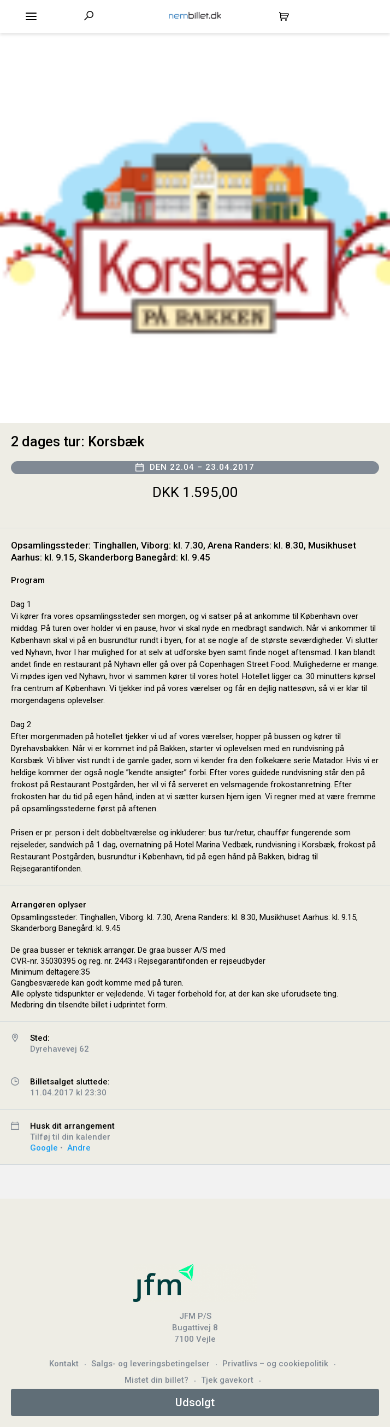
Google (44, 1148)
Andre (79, 1148)
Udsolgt (195, 1402)
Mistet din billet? (156, 1380)
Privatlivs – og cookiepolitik (275, 1364)
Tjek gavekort (227, 1380)
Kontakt (64, 1364)
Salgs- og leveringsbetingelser (150, 1364)
